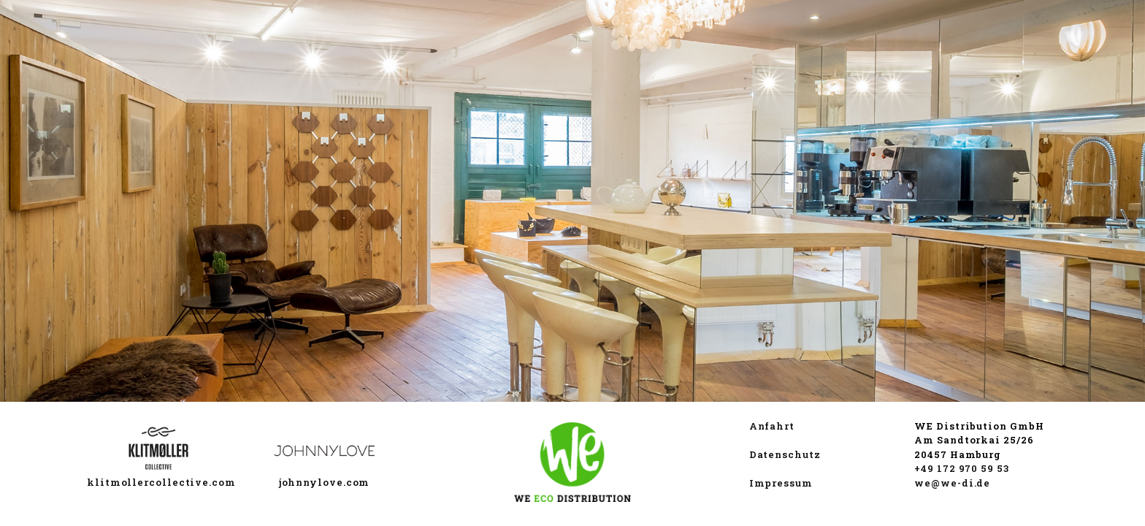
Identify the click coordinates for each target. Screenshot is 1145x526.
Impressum (781, 482)
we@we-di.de (952, 482)
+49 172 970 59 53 (961, 468)
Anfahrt (771, 425)
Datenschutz (785, 454)
